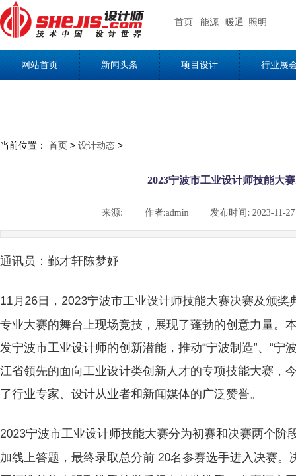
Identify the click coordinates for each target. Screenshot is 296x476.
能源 (209, 22)
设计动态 (96, 145)
